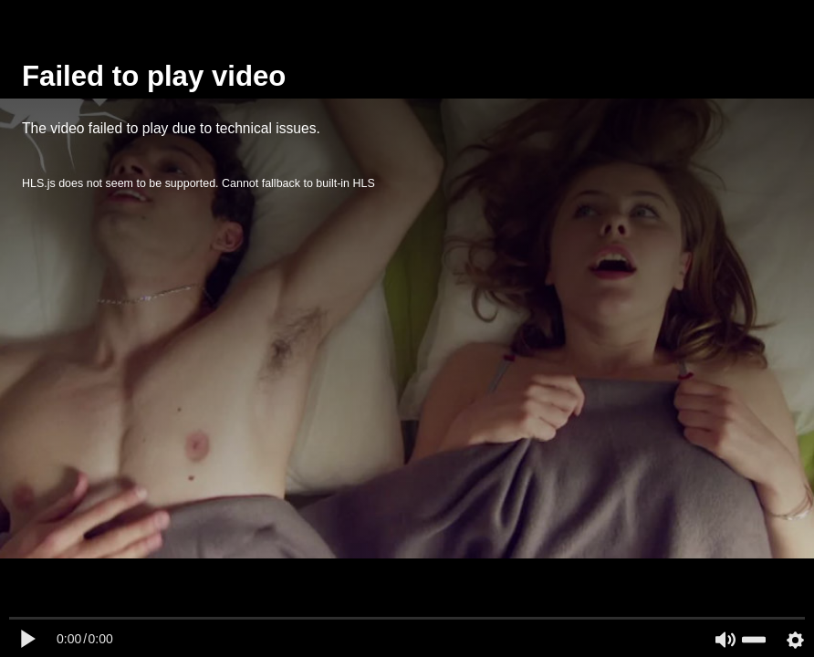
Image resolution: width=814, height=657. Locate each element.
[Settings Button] (794, 639)
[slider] (754, 640)
